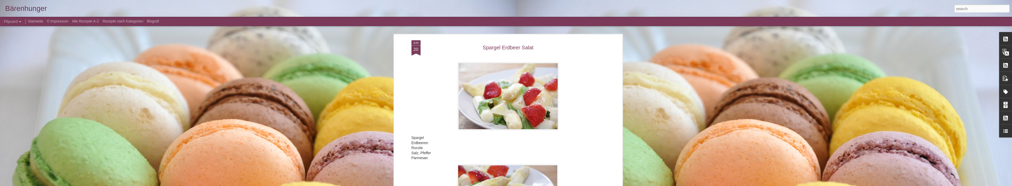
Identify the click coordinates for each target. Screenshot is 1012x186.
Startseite (36, 21)
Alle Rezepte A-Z (85, 21)
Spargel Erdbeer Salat (508, 47)
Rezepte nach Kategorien (123, 21)
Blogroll (153, 21)
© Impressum (57, 21)
